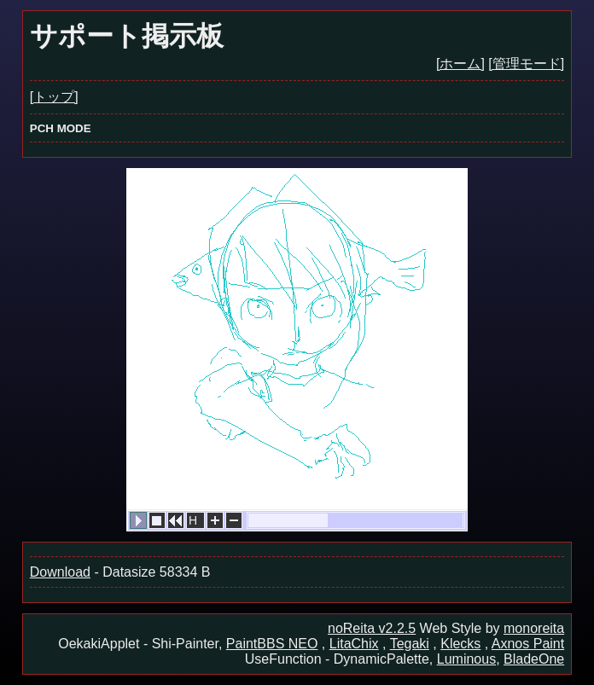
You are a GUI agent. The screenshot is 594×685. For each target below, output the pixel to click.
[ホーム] (460, 63)
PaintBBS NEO (272, 643)
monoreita (534, 628)
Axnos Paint (528, 643)
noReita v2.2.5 (372, 628)
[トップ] (54, 97)
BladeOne (534, 659)
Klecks (460, 643)
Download (60, 572)
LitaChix (354, 643)
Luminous (466, 659)
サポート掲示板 (127, 35)
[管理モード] (526, 63)
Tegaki (409, 643)
